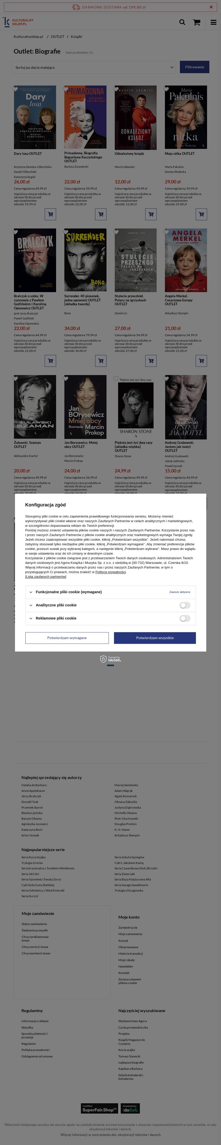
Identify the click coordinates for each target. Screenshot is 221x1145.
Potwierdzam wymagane (67, 637)
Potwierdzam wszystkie (155, 637)
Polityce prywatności (110, 572)
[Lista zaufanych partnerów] (45, 577)
